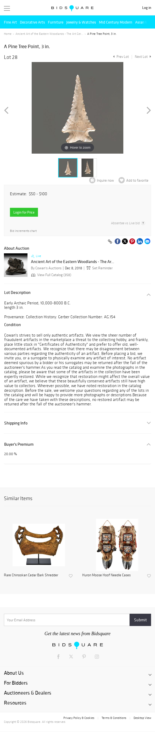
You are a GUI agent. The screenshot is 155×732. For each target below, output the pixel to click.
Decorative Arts (32, 22)
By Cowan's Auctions (46, 268)
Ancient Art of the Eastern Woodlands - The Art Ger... (49, 34)
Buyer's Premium (19, 444)
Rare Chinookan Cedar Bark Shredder (31, 575)
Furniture (55, 22)
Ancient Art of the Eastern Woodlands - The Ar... (72, 261)
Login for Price (24, 212)
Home (8, 34)
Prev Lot (120, 56)
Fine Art (10, 22)
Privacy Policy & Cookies (78, 718)
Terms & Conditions (114, 718)
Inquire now (105, 180)
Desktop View (142, 718)
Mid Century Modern (115, 22)
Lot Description (17, 292)
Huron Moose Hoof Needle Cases (106, 575)
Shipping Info (15, 423)
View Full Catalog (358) (50, 275)
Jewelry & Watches (81, 22)
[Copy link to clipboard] (110, 242)
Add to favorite (137, 180)
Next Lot (143, 56)
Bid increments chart (23, 231)
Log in (146, 8)
